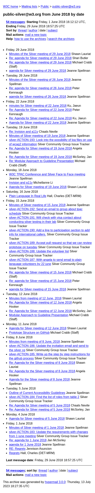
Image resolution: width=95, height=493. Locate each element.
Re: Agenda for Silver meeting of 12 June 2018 (40, 302)
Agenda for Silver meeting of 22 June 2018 (37, 122)
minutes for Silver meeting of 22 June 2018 (37, 105)
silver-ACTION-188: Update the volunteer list (39, 251)
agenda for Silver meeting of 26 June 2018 (37, 96)
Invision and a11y (21, 182)
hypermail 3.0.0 (55, 482)
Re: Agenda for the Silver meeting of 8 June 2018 (42, 362)
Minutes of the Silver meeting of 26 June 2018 (40, 79)
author (33, 30)
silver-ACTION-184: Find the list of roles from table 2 (44, 397)
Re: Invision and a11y (23, 131)
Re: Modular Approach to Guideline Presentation (41, 161)
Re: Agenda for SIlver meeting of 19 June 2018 (40, 148)
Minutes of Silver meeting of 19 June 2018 (37, 135)
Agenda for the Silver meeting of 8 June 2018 (39, 379)
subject (52, 30)
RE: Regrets (17, 448)
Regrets (14, 453)
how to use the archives (30, 38)
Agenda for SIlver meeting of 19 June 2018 (37, 187)
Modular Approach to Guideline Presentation (38, 315)
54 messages (15, 22)
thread (22, 30)
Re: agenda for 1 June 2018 (27, 440)
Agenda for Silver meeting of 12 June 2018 (37, 328)
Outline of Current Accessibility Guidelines (37, 392)
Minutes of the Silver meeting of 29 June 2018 (40, 54)
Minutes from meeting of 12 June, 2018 (35, 298)
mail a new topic (36, 34)
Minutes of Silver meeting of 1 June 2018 (36, 427)
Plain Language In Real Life (27, 196)
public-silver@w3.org (66, 6)
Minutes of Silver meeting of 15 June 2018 (37, 205)
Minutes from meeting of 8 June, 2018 (34, 341)
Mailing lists (29, 6)
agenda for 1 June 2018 (25, 444)
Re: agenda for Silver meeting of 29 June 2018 (40, 58)
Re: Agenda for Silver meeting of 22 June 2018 (40, 109)
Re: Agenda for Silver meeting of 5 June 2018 (39, 405)
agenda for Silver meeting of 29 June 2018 (37, 70)
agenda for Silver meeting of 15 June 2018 (37, 289)
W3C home (10, 6)
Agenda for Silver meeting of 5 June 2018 (37, 418)
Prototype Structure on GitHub (29, 332)
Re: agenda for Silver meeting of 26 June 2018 (40, 88)
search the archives (61, 38)
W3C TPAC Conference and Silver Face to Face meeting (47, 174)
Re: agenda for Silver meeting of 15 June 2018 (40, 272)
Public (45, 6)
